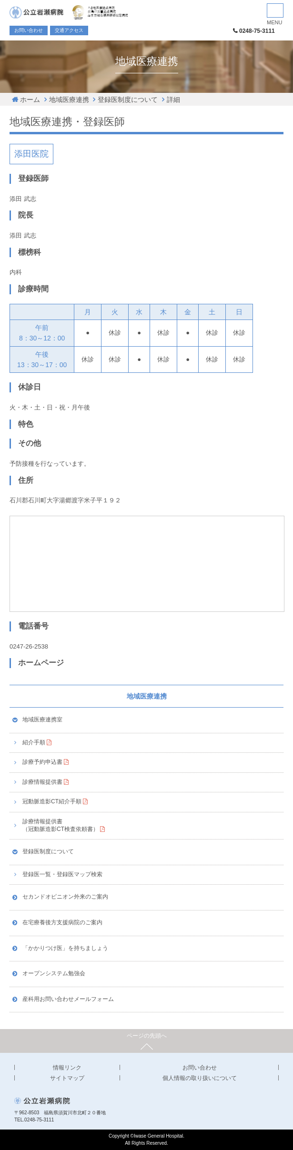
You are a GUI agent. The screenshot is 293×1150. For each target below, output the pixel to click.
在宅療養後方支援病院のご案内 (62, 922)
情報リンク (67, 1067)
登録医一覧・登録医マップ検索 (62, 874)
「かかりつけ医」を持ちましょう (65, 948)
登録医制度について (128, 99)
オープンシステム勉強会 (53, 973)
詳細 (173, 99)
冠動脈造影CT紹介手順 (51, 801)
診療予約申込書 (42, 762)
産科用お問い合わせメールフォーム (68, 999)
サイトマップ (67, 1078)
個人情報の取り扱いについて (199, 1078)
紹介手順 (33, 742)
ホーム (30, 99)
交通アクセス (69, 30)
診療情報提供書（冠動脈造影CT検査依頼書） (60, 825)
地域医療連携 (69, 99)
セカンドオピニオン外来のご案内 (65, 896)
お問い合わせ (28, 30)
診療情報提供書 (42, 782)
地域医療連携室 (42, 719)
